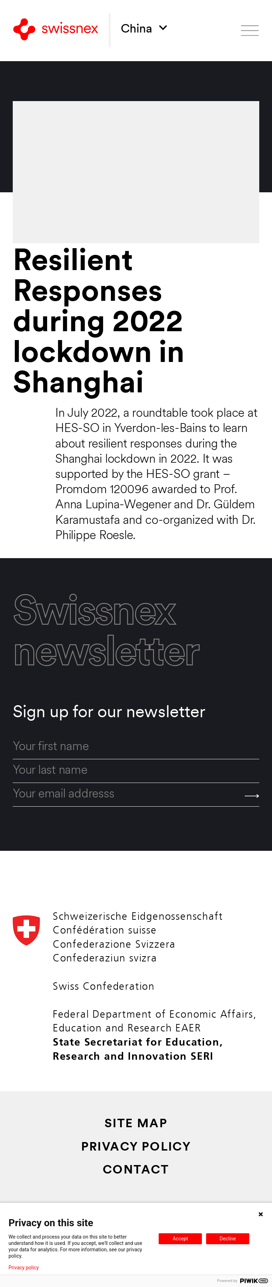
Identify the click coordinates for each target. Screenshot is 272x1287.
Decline (228, 1238)
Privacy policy (23, 1267)
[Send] (252, 796)
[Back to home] (55, 30)
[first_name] (136, 747)
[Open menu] (249, 30)
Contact (136, 1170)
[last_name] (136, 771)
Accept (180, 1238)
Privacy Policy (136, 1147)
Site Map (136, 1124)
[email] (136, 795)
